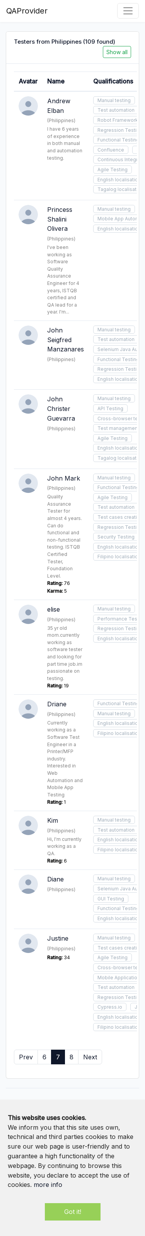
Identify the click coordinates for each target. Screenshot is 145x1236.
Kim (52, 820)
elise (53, 609)
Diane (55, 879)
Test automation (116, 110)
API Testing (110, 408)
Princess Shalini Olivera (59, 219)
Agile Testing (112, 169)
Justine (57, 938)
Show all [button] (117, 52)
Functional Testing (118, 140)
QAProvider (27, 10)
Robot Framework (117, 120)
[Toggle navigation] (128, 11)
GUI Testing (110, 899)
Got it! (72, 1212)
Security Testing (116, 537)
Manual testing (114, 100)
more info (48, 1184)
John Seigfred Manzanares (65, 339)
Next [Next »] (90, 1057)
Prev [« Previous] (26, 1057)
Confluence (110, 150)
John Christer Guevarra (61, 408)
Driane (57, 704)
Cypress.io (109, 1007)
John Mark (63, 478)
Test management (118, 428)
